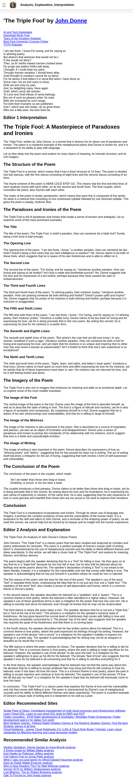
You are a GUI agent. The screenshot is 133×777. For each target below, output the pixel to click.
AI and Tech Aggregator (17, 32)
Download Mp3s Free (16, 35)
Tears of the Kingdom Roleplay (22, 38)
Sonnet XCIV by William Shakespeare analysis (32, 769)
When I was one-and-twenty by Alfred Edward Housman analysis (43, 759)
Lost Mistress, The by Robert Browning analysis (32, 772)
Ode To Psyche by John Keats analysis (27, 775)
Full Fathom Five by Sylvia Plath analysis (28, 756)
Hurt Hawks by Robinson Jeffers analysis (28, 753)
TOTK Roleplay (12, 44)
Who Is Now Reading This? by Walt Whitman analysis (36, 766)
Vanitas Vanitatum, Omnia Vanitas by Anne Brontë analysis (39, 747)
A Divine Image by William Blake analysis (28, 750)
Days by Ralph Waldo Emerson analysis (28, 762)
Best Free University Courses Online (25, 41)
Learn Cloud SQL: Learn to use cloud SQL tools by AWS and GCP (44, 713)
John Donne (71, 20)
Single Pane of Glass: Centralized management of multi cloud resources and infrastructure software (64, 710)
